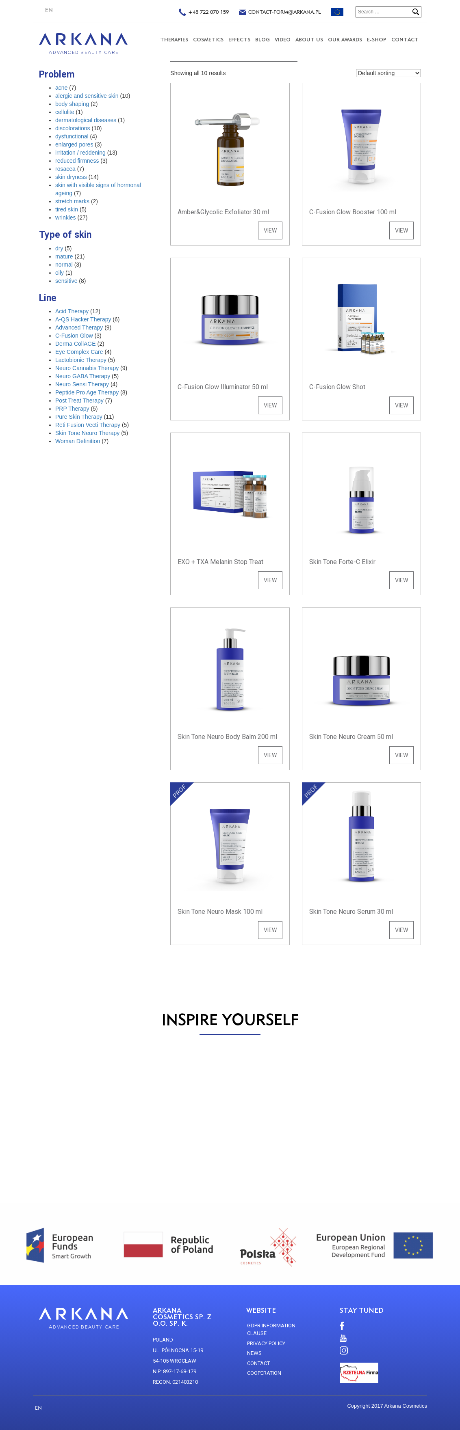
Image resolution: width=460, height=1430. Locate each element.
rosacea (65, 169)
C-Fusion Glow (74, 335)
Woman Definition (77, 441)
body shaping (72, 104)
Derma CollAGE (75, 343)
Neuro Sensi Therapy (82, 384)
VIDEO (283, 40)
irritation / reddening (80, 152)
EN (49, 10)
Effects (239, 40)
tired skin (66, 209)
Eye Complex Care (79, 352)
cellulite (64, 112)
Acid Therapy (72, 311)
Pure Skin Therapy (78, 416)
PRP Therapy (72, 408)
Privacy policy (266, 1343)
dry (59, 248)
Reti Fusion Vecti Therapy (87, 425)
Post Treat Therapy (79, 400)
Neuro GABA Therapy (82, 376)
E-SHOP (376, 40)
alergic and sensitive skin (87, 96)
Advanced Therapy (79, 327)
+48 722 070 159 (204, 12)
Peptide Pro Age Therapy (87, 392)
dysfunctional (72, 136)
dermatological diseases (85, 120)
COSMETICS (208, 40)
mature (64, 256)
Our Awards (345, 40)
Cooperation (264, 1373)
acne (61, 87)
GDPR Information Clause (271, 1329)
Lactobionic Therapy (80, 360)
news (254, 1353)
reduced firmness (77, 160)
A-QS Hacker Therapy (83, 319)
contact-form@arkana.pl (280, 12)
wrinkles (65, 217)
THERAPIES (174, 40)
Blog (262, 40)
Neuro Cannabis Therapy (87, 368)
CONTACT (405, 40)
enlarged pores (74, 144)
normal (64, 264)
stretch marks (72, 201)
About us (309, 40)
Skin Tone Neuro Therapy (87, 433)
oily (59, 272)
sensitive (66, 281)
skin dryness (71, 177)
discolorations (72, 128)
